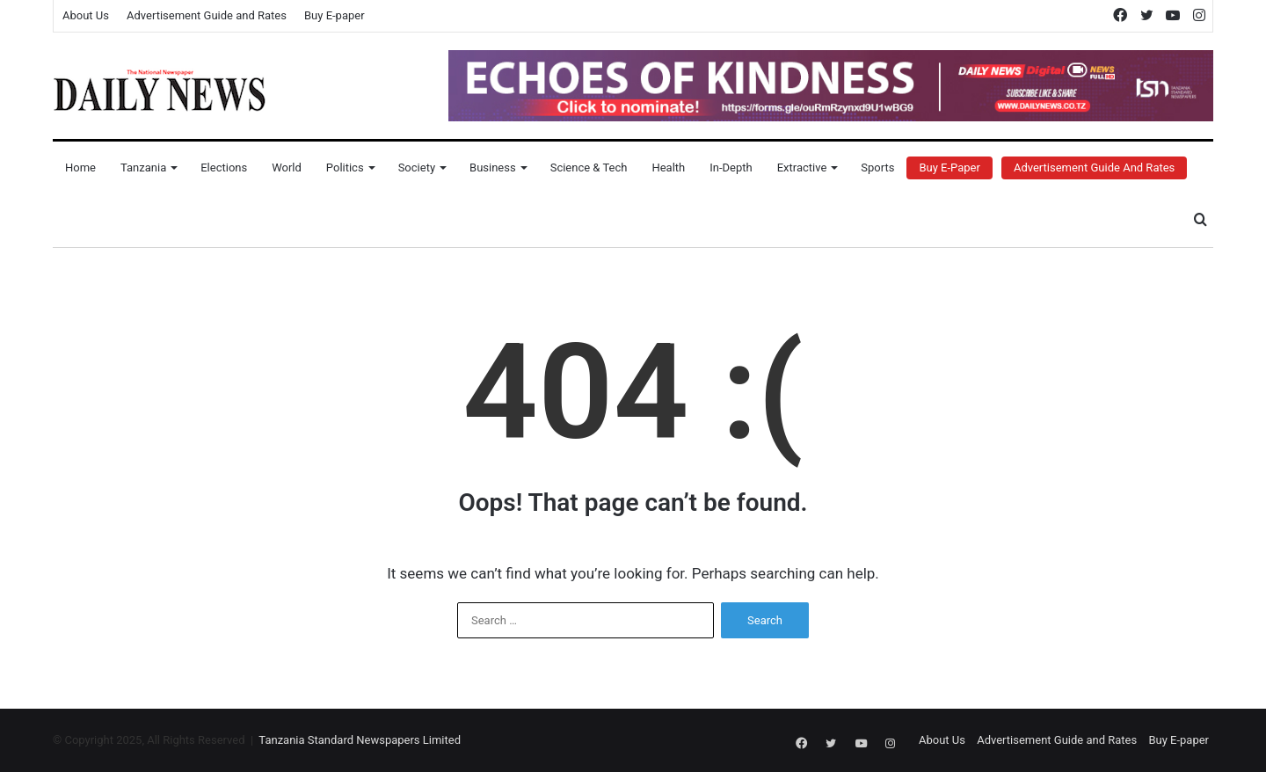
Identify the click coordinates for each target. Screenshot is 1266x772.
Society (416, 167)
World (287, 167)
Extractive (802, 167)
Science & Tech (589, 167)
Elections (223, 167)
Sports (877, 167)
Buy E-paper (334, 15)
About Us (85, 15)
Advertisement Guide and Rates (207, 15)
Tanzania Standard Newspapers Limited (359, 740)
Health (668, 167)
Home (80, 167)
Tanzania (143, 167)
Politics (345, 167)
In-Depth (730, 167)
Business (492, 167)
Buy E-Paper (949, 167)
